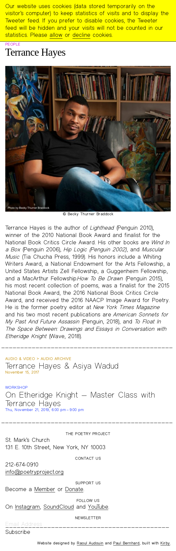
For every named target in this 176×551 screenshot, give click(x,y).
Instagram (27, 506)
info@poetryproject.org (34, 471)
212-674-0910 (21, 464)
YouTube (98, 506)
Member (44, 489)
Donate (74, 489)
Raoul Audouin (90, 543)
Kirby (165, 543)
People (13, 44)
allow (56, 34)
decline (81, 34)
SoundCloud (58, 506)
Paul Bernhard (126, 543)
